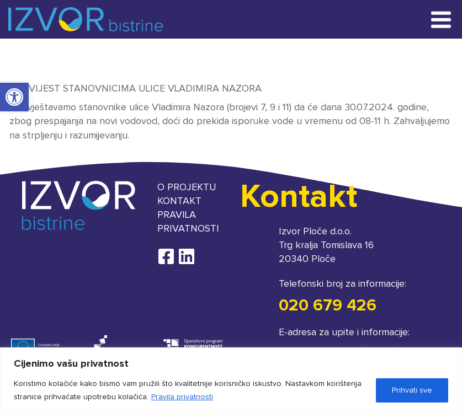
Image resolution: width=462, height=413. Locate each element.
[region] (231, 380)
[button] (14, 97)
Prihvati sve (412, 390)
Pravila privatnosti (182, 397)
